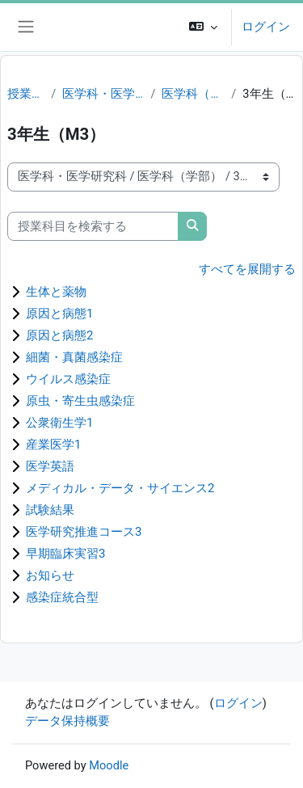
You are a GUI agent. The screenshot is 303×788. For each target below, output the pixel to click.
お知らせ (50, 575)
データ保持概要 (67, 721)
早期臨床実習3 (65, 553)
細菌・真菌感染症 (74, 357)
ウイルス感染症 (68, 379)
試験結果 (50, 510)
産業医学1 (53, 444)
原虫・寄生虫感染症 (80, 401)
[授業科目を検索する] (93, 226)
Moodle (108, 765)
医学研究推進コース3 (83, 532)
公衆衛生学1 (59, 422)
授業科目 (25, 93)
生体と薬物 (56, 291)
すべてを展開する (247, 269)
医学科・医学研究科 (103, 93)
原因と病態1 (59, 313)
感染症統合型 (62, 597)
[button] (203, 27)
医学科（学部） (193, 93)
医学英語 (50, 466)
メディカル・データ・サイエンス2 (120, 488)
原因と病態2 (59, 335)
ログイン (266, 26)
